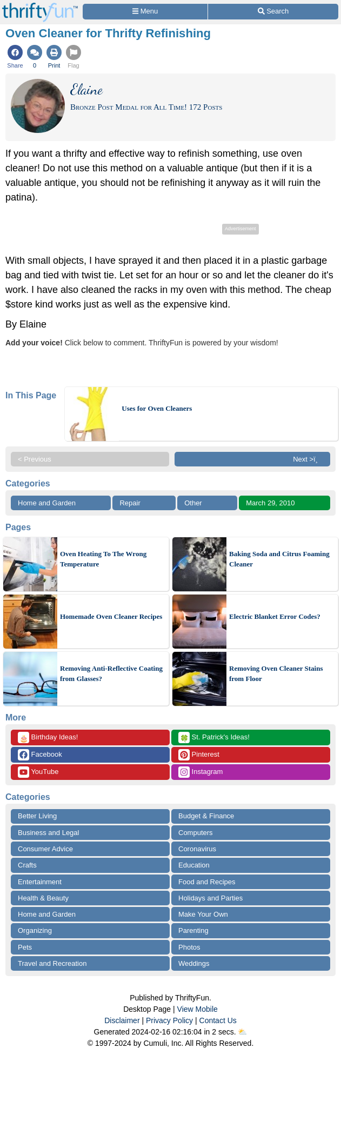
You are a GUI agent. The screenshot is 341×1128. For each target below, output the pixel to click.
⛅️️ (242, 1031)
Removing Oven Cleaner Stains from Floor (276, 673)
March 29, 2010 (270, 503)
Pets (25, 947)
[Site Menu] (145, 11)
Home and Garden (47, 503)
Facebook (40, 754)
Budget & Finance (206, 816)
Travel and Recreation (52, 963)
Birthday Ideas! (48, 737)
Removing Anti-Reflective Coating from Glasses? (111, 673)
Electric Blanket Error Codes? (274, 616)
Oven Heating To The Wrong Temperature (103, 559)
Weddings (194, 963)
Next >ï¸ (308, 459)
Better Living (37, 816)
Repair (129, 503)
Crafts (27, 865)
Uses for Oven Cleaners (157, 408)
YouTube (38, 772)
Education (194, 865)
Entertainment (40, 882)
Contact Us (218, 1020)
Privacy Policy (169, 1020)
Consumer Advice (45, 849)
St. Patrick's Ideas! (214, 737)
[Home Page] (40, 6)
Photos (189, 947)
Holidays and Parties (210, 898)
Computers (195, 833)
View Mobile (197, 1009)
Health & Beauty (43, 898)
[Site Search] (273, 11)
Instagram (200, 772)
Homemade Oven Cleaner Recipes (111, 616)
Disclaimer (121, 1020)
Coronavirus (197, 849)
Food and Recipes (207, 882)
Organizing (35, 930)
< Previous (34, 459)
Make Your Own (203, 914)
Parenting (193, 930)
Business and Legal (48, 833)
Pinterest (198, 754)
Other (193, 503)
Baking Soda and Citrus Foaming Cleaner (279, 559)
